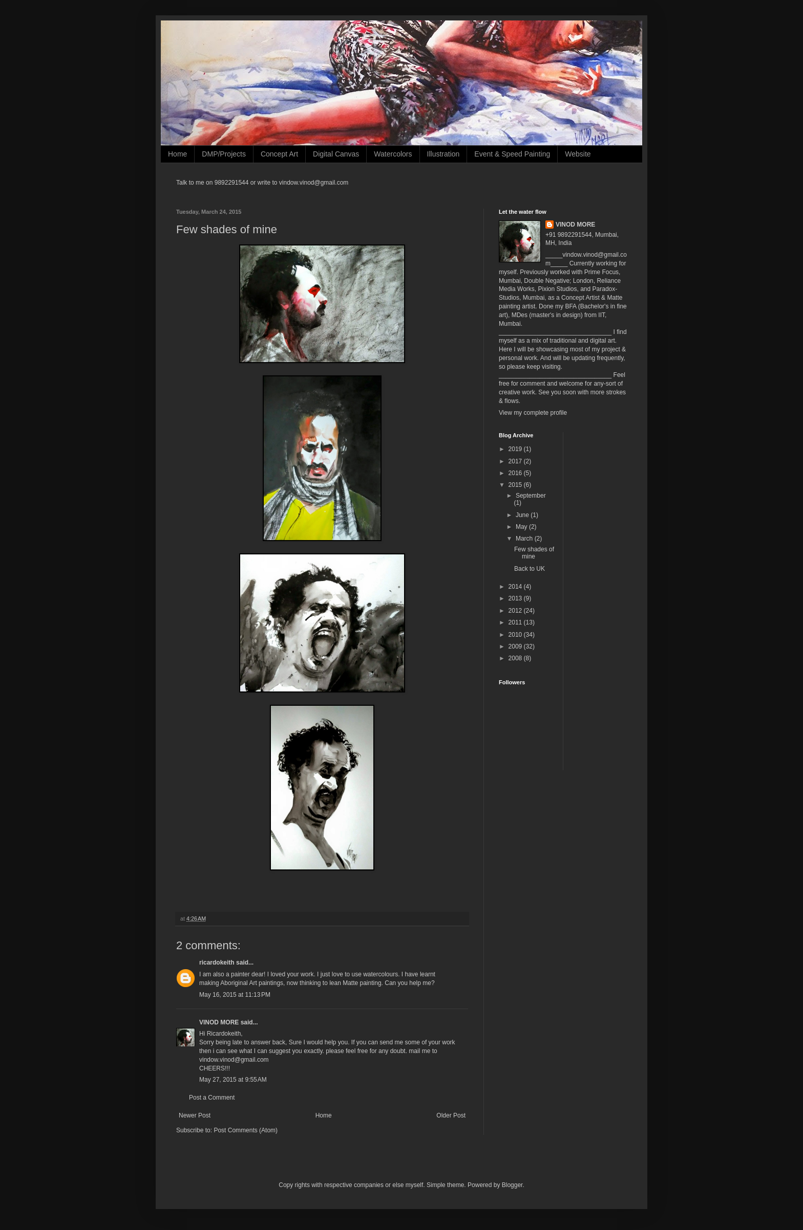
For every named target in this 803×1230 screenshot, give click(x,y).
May (522, 526)
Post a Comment (212, 1097)
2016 (516, 473)
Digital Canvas (336, 154)
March (525, 538)
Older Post (451, 1115)
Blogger (512, 1185)
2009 (516, 646)
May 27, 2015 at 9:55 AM (233, 1079)
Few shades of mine (534, 553)
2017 (516, 461)
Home (177, 154)
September (531, 495)
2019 (516, 449)
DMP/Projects (224, 154)
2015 (516, 484)
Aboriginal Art (238, 983)
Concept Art (279, 154)
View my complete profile (533, 412)
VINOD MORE (219, 1022)
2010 (516, 634)
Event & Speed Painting (512, 154)
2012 (516, 610)
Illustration (443, 154)
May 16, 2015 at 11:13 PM (234, 994)
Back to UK (529, 568)
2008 (516, 658)
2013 (516, 598)
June (523, 515)
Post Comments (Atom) (246, 1130)
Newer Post (194, 1115)
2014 (516, 586)
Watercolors (393, 154)
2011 (516, 622)
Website (577, 154)
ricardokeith (217, 962)
